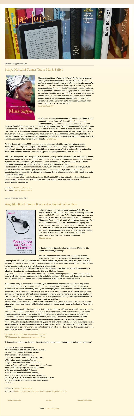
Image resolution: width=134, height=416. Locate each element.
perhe (42, 391)
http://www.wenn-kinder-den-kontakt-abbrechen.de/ (25, 335)
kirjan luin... (29, 19)
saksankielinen (58, 391)
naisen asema (26, 190)
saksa (48, 391)
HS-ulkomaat (51, 139)
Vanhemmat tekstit (84, 400)
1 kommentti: (26, 187)
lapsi (37, 391)
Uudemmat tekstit (14, 400)
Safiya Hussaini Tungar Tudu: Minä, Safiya (34, 69)
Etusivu (49, 400)
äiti (65, 391)
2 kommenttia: (27, 388)
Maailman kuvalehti (45, 106)
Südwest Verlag (45, 238)
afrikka (17, 190)
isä (33, 391)
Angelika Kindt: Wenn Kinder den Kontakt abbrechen (41, 204)
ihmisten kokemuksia (22, 391)
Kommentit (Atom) (52, 408)
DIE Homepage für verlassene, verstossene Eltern (25, 337)
